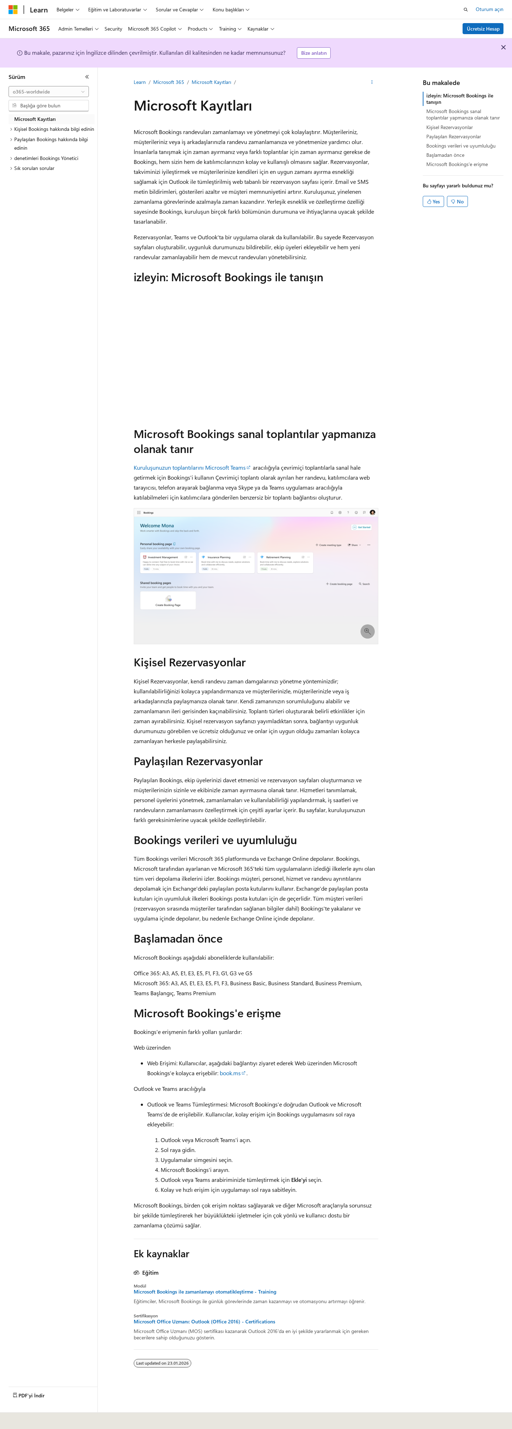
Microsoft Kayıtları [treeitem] (35, 119)
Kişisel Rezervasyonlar (449, 127)
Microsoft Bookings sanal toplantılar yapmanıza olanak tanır (463, 114)
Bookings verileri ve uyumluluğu (461, 145)
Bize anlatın (314, 52)
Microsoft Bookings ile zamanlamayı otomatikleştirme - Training (205, 1292)
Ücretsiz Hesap (483, 28)
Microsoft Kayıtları (211, 82)
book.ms (230, 1073)
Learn (140, 82)
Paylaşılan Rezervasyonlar (453, 136)
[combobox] (49, 91)
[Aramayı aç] (466, 9)
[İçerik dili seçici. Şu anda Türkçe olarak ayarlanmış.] (23, 1418)
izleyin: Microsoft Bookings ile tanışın (459, 98)
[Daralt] (87, 76)
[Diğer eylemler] (372, 82)
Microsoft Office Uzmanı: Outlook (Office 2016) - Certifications (204, 1321)
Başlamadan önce (445, 154)
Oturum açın (489, 9)
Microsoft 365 (168, 82)
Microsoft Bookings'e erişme (457, 164)
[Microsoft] (13, 9)
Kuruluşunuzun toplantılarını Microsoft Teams (190, 467)
